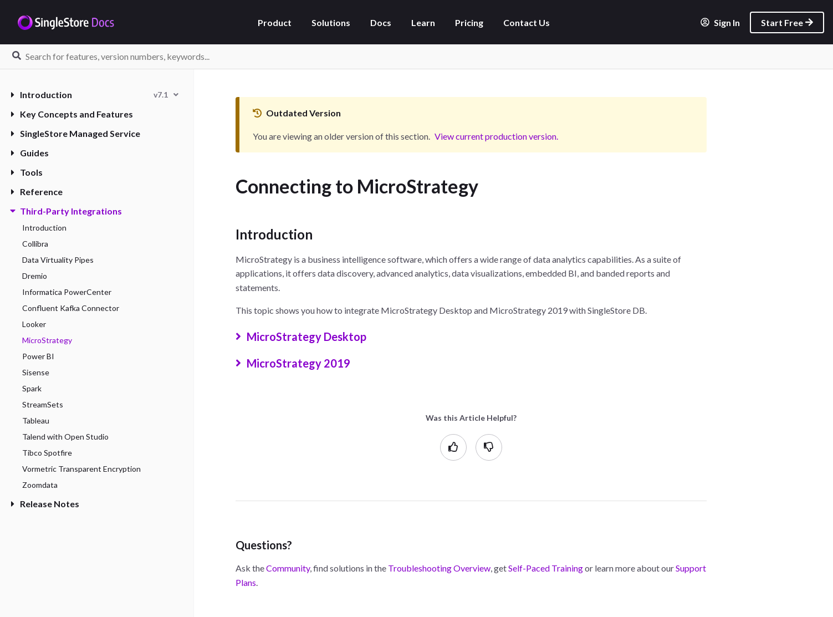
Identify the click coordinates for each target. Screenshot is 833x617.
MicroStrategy (47, 340)
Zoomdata (40, 484)
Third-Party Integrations (66, 211)
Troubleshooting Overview (439, 568)
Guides (30, 152)
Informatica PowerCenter (66, 292)
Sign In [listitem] (720, 22)
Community (288, 568)
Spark (32, 388)
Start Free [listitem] (787, 22)
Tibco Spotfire (47, 452)
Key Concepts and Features (72, 114)
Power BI (38, 356)
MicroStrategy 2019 (309, 363)
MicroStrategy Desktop (317, 336)
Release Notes (45, 503)
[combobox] (166, 94)
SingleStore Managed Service (75, 133)
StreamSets (42, 404)
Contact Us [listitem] (526, 22)
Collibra (35, 243)
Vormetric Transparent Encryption (81, 468)
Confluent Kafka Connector (70, 308)
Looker (34, 324)
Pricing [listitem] (469, 22)
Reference (37, 191)
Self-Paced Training (545, 568)
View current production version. (496, 136)
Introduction (41, 94)
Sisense (35, 372)
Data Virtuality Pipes (58, 259)
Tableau (35, 420)
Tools (27, 172)
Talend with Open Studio (65, 436)
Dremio (34, 276)
